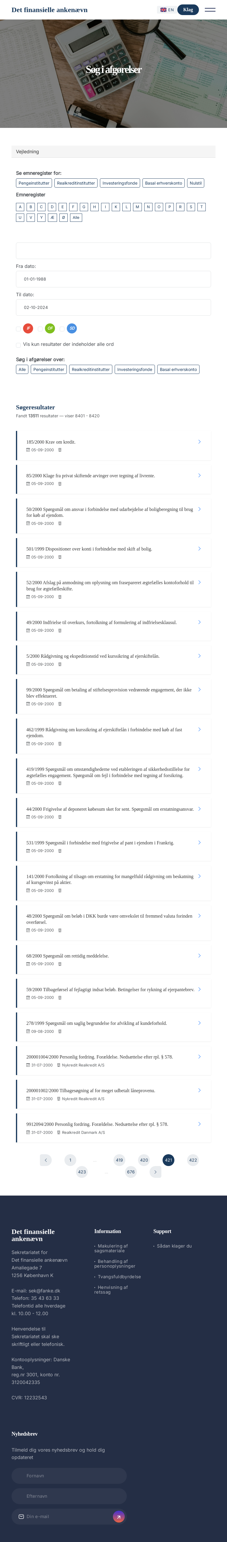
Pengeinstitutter (34, 182)
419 (119, 1120)
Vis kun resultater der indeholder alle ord (68, 344)
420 (144, 1120)
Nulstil (196, 182)
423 (82, 1132)
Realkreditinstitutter (76, 182)
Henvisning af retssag (111, 1251)
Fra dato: (26, 266)
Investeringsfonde (120, 182)
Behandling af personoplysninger (114, 1225)
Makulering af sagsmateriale (111, 1209)
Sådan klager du (174, 1207)
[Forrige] (46, 1121)
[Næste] (155, 1133)
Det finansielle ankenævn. (94, 1521)
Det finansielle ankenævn (49, 10)
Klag (188, 9)
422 (193, 1120)
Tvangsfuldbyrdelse (119, 1238)
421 (168, 1120)
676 (131, 1132)
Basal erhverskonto (163, 182)
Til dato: (25, 294)
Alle (76, 217)
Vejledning (27, 151)
